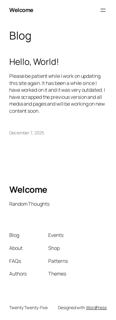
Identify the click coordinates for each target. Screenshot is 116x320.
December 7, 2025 (26, 133)
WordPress (96, 307)
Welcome (21, 10)
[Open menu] (103, 10)
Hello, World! (34, 62)
